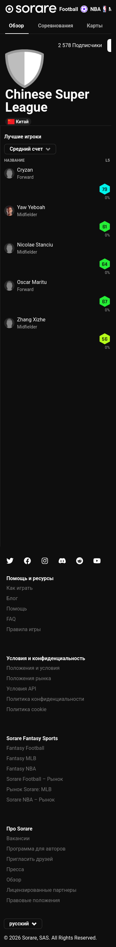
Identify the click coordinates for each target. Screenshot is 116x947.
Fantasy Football (25, 748)
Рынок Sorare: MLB (29, 789)
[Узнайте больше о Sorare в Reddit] (79, 561)
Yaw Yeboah (31, 207)
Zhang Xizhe (31, 320)
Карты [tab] (95, 26)
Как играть (19, 588)
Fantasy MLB (21, 758)
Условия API (21, 689)
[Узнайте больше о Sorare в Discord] (62, 561)
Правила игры (23, 629)
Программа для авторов (36, 849)
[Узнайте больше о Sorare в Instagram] (45, 561)
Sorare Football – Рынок (34, 779)
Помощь (16, 609)
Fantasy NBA (21, 769)
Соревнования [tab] (55, 26)
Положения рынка (28, 678)
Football (73, 9)
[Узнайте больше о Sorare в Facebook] (27, 561)
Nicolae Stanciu (35, 245)
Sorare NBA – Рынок (30, 800)
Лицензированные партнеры (41, 890)
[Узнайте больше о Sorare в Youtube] (97, 561)
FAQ (11, 619)
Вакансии (18, 838)
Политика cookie (26, 709)
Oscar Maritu (32, 282)
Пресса (15, 869)
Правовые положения (33, 900)
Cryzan (25, 170)
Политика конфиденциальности (45, 699)
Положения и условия (33, 668)
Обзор (13, 880)
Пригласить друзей (29, 859)
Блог (12, 598)
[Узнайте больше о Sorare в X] (10, 561)
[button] (30, 149)
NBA (98, 9)
